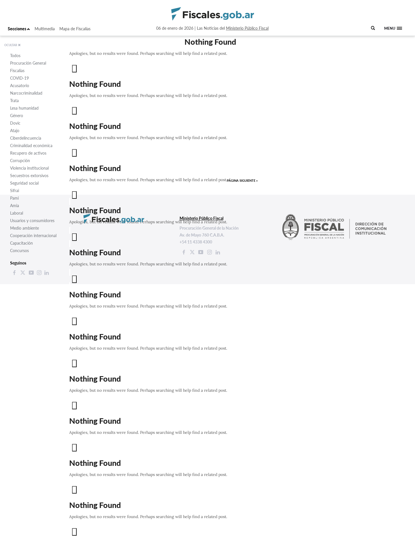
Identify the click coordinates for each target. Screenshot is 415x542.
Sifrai (14, 190)
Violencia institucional (29, 168)
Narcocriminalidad (26, 93)
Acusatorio (19, 85)
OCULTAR (12, 45)
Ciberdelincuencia (25, 138)
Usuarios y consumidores (32, 220)
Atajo (14, 130)
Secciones (19, 28)
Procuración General (28, 63)
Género (16, 115)
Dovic (15, 123)
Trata (14, 100)
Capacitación (21, 243)
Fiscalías (17, 70)
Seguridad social (24, 183)
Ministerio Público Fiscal (247, 28)
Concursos (19, 250)
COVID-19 (19, 78)
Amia (14, 205)
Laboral (16, 213)
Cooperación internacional (33, 235)
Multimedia (45, 28)
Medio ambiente (24, 228)
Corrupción (20, 160)
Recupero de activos (28, 153)
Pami (14, 198)
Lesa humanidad (24, 108)
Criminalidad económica (31, 145)
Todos (15, 55)
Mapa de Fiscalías (74, 28)
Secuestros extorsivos (29, 175)
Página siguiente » (242, 180)
